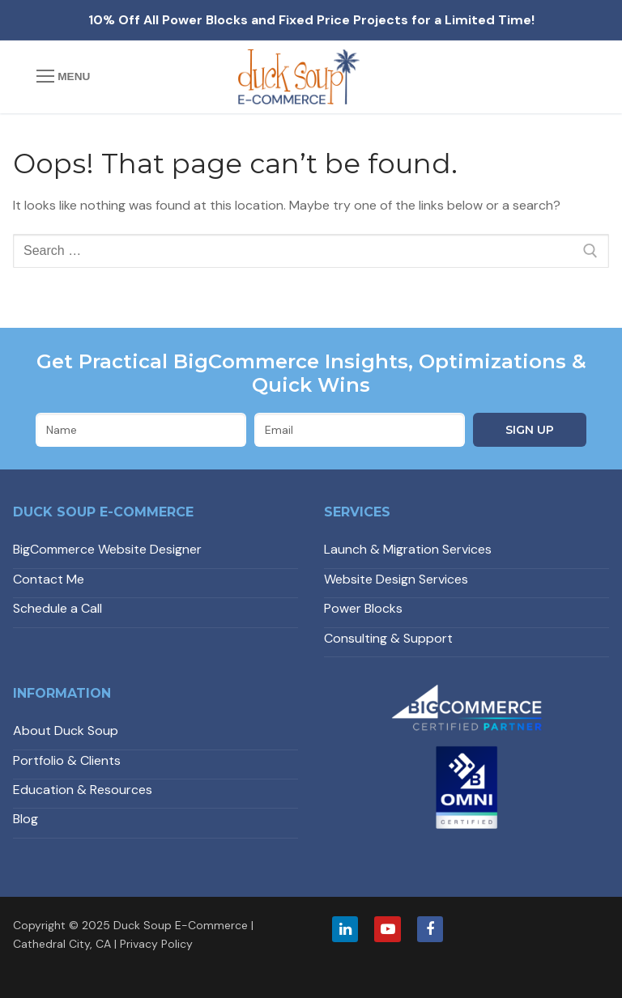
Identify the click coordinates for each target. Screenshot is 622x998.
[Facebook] (430, 929)
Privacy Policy (156, 943)
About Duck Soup (65, 730)
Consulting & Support (388, 638)
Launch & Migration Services (408, 549)
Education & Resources (82, 789)
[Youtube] (387, 929)
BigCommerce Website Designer (107, 549)
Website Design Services (396, 579)
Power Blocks (363, 608)
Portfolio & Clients (67, 760)
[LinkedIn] (345, 929)
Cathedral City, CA (62, 943)
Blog (25, 818)
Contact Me (48, 579)
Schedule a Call (57, 608)
